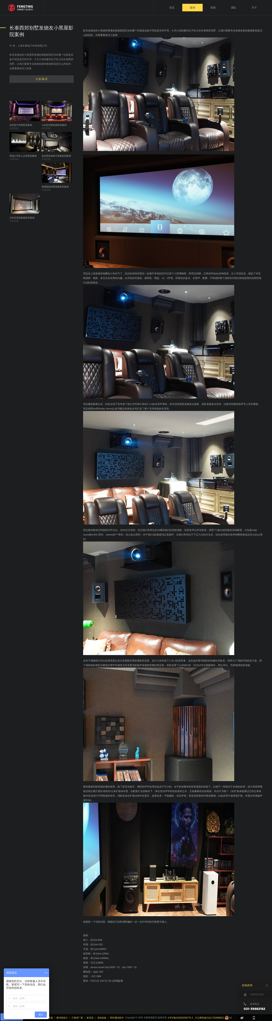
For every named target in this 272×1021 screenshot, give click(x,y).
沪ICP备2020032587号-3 (180, 1017)
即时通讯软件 (117, 1017)
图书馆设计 (62, 1017)
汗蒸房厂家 (77, 1017)
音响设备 (101, 1017)
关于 (254, 7)
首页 (172, 7)
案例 (192, 7)
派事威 (49, 1017)
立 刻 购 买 (42, 79)
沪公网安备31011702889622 (209, 1017)
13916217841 (254, 994)
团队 (233, 7)
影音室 (90, 1017)
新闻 (213, 7)
